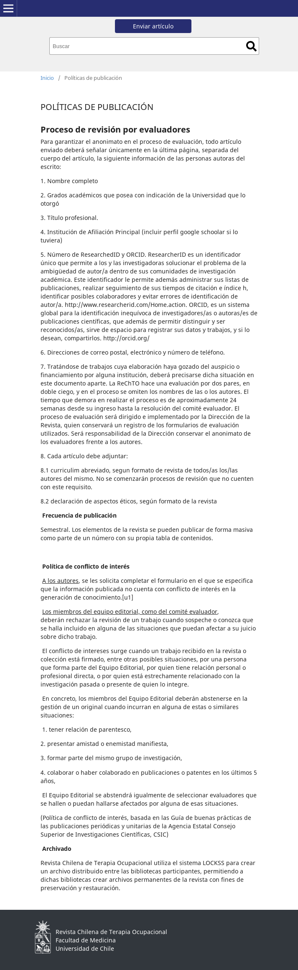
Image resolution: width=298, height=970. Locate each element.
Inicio (47, 78)
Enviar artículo (153, 26)
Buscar (251, 46)
